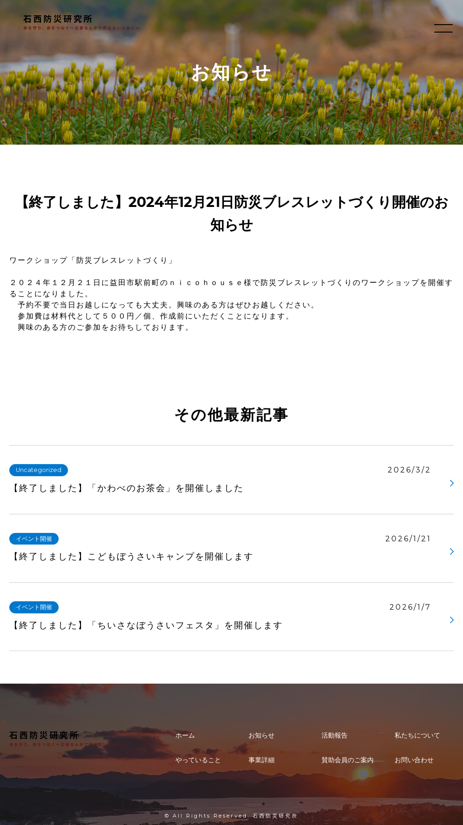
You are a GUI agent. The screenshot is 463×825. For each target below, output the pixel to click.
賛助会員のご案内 (348, 760)
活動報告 (335, 735)
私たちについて (417, 735)
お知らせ (261, 735)
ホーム (185, 735)
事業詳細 (261, 760)
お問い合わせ (414, 760)
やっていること (198, 760)
